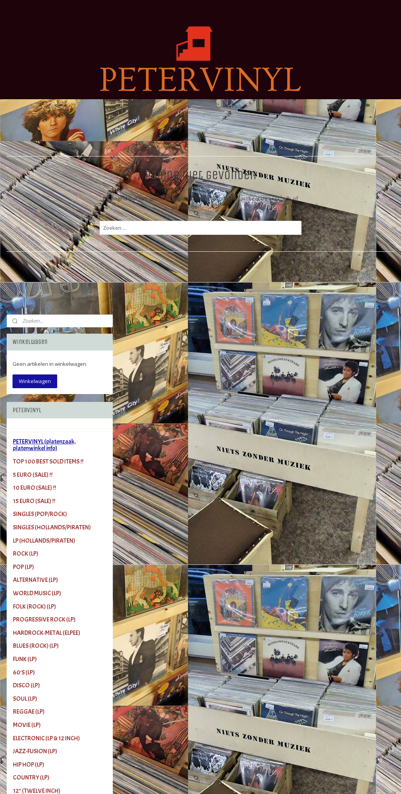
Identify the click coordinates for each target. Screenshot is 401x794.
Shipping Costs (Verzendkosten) (53, 694)
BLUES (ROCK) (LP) (36, 436)
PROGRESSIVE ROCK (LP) (44, 410)
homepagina (270, 206)
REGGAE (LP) (29, 502)
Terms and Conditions (40, 733)
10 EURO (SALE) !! (34, 278)
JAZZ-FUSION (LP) (35, 542)
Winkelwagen (35, 171)
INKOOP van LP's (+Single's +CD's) (54, 720)
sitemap (224, 780)
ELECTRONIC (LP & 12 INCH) (46, 528)
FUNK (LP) (25, 450)
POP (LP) (23, 357)
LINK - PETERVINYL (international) (54, 706)
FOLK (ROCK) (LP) (34, 397)
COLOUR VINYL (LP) (37, 608)
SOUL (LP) (25, 489)
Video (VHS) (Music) (37, 660)
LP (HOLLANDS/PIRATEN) (44, 331)
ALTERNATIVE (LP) (35, 370)
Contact (23, 746)
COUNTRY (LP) (31, 568)
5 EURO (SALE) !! (32, 265)
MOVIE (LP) (27, 516)
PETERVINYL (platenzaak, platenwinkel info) (44, 235)
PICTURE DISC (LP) (35, 621)
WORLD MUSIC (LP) (37, 384)
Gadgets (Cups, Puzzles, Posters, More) (53, 677)
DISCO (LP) (26, 476)
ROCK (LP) (25, 344)
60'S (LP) (24, 463)
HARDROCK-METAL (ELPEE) (46, 423)
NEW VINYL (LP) (32, 634)
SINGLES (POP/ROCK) (40, 305)
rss (241, 780)
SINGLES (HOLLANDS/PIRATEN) (52, 318)
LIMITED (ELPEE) (32, 594)
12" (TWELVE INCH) (36, 581)
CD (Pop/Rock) (31, 647)
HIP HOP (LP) (28, 555)
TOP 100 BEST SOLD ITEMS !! (48, 252)
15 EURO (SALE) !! (34, 291)
